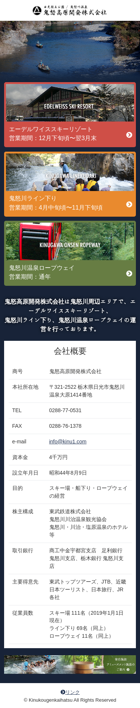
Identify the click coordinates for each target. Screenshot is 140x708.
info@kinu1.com (68, 441)
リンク (70, 692)
